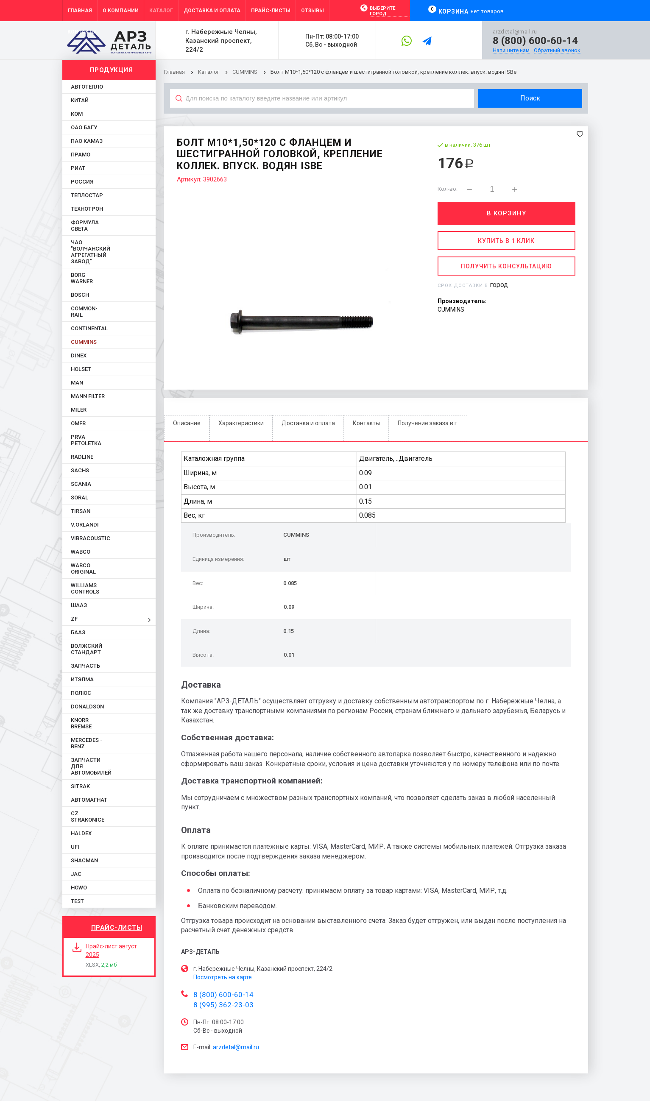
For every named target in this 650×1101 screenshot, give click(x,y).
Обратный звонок (557, 50)
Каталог (209, 72)
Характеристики (241, 423)
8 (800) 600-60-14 (535, 41)
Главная (174, 72)
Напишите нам (511, 50)
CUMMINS (244, 72)
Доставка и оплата (308, 423)
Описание (187, 423)
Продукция (111, 70)
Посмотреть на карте (222, 977)
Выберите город (382, 11)
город (499, 285)
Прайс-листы (116, 927)
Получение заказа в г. (428, 423)
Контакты (366, 423)
